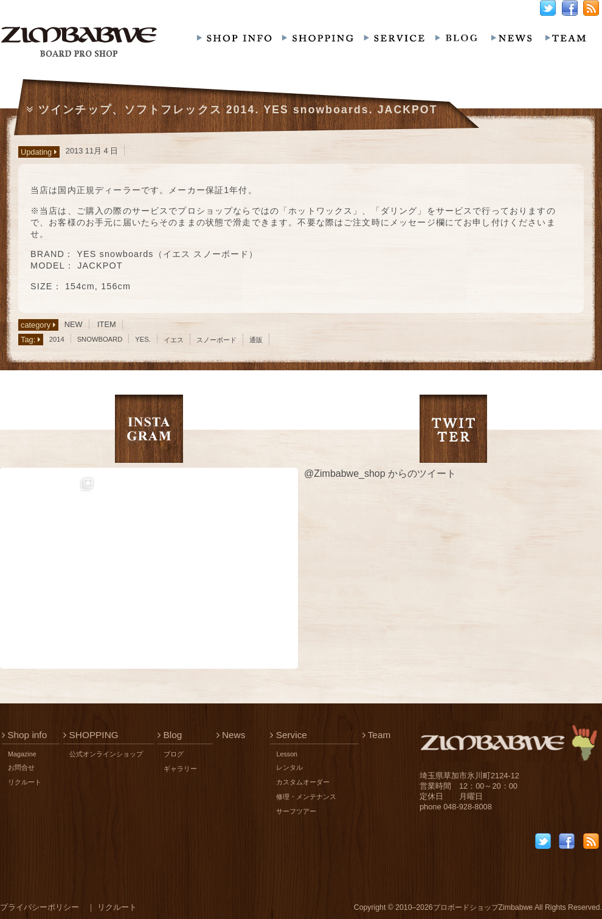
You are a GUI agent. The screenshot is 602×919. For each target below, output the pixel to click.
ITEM (106, 324)
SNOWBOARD (100, 339)
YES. (143, 339)
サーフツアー (296, 811)
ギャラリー (180, 768)
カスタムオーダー (303, 782)
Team (376, 735)
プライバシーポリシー (39, 907)
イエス (174, 339)
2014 (56, 339)
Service (288, 735)
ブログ (174, 754)
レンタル (289, 767)
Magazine (22, 754)
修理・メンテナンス (306, 796)
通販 (256, 339)
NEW (73, 324)
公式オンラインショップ (106, 754)
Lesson (286, 754)
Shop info (24, 735)
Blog (169, 735)
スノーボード (216, 339)
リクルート (24, 782)
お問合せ (21, 767)
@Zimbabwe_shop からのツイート (380, 473)
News (231, 735)
